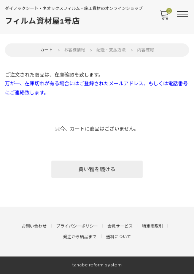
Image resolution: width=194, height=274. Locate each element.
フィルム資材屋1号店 (42, 20)
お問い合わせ (34, 226)
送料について (118, 236)
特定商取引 (152, 226)
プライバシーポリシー (77, 226)
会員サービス (119, 226)
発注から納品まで (80, 236)
